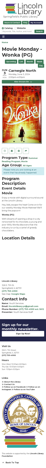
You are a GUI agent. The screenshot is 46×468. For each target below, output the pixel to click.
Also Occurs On (23, 82)
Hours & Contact (12, 23)
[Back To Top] (23, 462)
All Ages (27, 165)
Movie (24, 161)
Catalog (8, 28)
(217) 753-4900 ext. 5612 (31, 309)
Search (39, 31)
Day (41, 66)
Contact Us (8, 384)
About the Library (11, 382)
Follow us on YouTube (23, 389)
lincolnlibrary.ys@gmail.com (23, 306)
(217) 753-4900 (9, 291)
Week (39, 61)
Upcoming (11, 61)
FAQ (25, 23)
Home (5, 42)
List (21, 61)
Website (21, 28)
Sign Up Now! (23, 334)
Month (30, 61)
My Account (36, 23)
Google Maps (18, 294)
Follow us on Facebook (14, 387)
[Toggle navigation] (3, 36)
